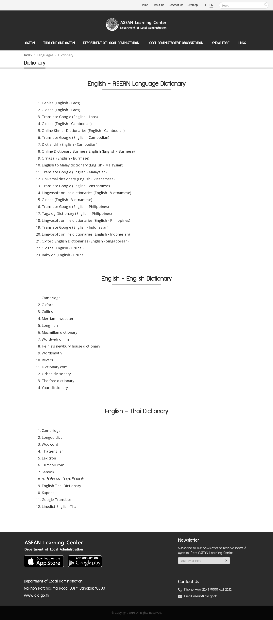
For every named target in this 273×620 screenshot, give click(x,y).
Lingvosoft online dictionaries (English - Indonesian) (86, 234)
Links (242, 43)
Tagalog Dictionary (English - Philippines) (77, 213)
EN (211, 5)
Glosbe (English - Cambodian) (67, 123)
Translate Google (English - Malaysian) (74, 172)
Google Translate (56, 499)
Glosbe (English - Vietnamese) (67, 199)
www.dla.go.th (36, 595)
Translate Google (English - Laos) (70, 116)
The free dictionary (58, 380)
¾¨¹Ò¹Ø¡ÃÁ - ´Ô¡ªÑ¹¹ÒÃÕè (63, 478)
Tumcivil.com (53, 465)
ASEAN (30, 43)
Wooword (50, 444)
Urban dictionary (56, 373)
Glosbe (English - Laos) (61, 109)
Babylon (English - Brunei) (63, 255)
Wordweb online (56, 339)
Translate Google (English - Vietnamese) (76, 185)
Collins (47, 311)
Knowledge (220, 43)
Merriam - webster (58, 318)
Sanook (48, 472)
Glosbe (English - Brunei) (62, 248)
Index (28, 55)
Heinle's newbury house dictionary (71, 346)
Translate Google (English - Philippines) (75, 206)
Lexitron (49, 458)
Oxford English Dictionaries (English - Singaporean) (85, 241)
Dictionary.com (54, 366)
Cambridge (51, 297)
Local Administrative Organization (175, 43)
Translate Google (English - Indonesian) (75, 227)
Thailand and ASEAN (59, 43)
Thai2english (52, 451)
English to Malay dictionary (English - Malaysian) (82, 165)
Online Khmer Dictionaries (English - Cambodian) (83, 130)
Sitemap (192, 5)
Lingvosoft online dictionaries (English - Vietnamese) (86, 192)
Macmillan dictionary (59, 332)
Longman (50, 325)
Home (144, 5)
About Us (158, 5)
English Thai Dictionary (61, 485)
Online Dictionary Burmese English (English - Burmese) (88, 151)
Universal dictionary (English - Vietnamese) (78, 179)
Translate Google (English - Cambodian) (75, 137)
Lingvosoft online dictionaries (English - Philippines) (86, 220)
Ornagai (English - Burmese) (65, 158)
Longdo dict (52, 437)
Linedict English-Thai (59, 506)
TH (204, 5)
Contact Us (176, 5)
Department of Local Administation (111, 43)
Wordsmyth (52, 353)
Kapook (48, 492)
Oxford (48, 304)
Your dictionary (55, 387)
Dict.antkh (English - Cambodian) (69, 144)
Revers (47, 360)
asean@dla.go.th (205, 596)
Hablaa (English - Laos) (61, 103)
